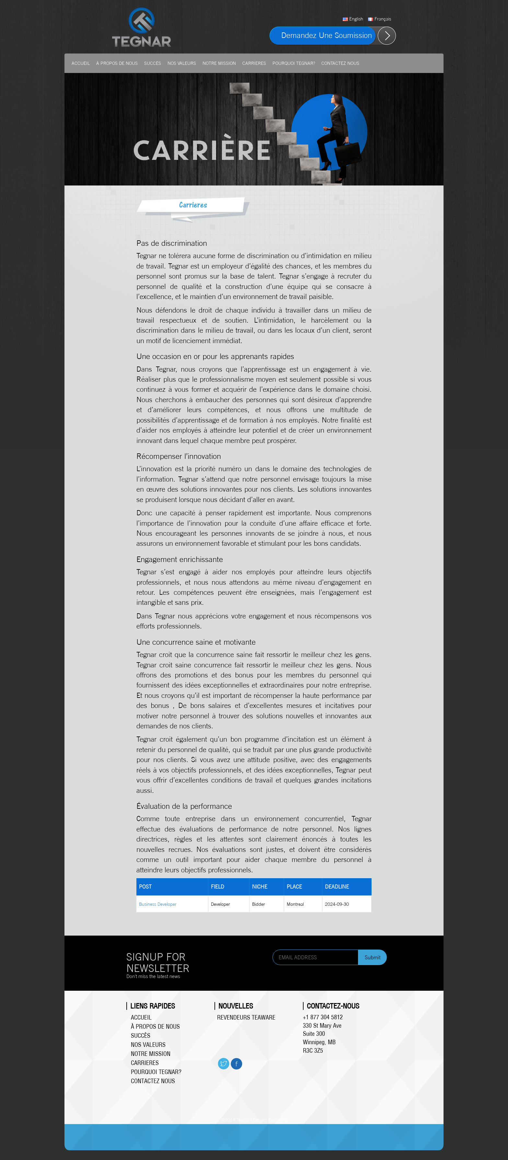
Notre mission (219, 63)
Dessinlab (278, 1119)
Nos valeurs (181, 63)
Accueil (81, 63)
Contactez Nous (340, 63)
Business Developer (158, 904)
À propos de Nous (117, 63)
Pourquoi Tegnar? (293, 63)
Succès (152, 63)
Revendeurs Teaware (246, 1017)
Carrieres (254, 63)
